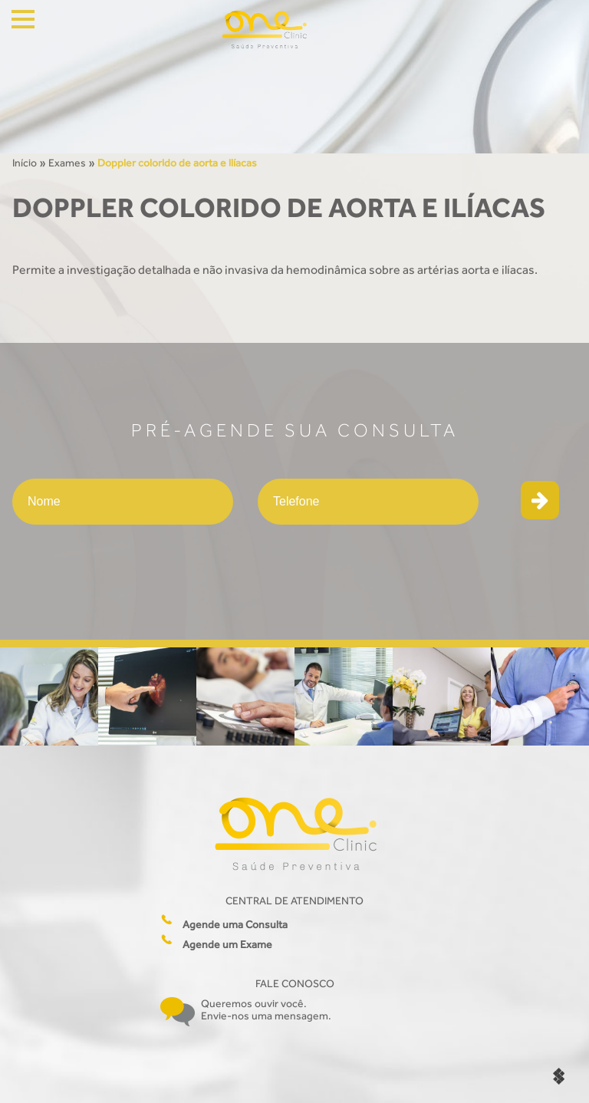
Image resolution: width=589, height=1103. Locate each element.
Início (24, 162)
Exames (67, 162)
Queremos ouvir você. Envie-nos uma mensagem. (266, 1009)
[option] (49, 696)
